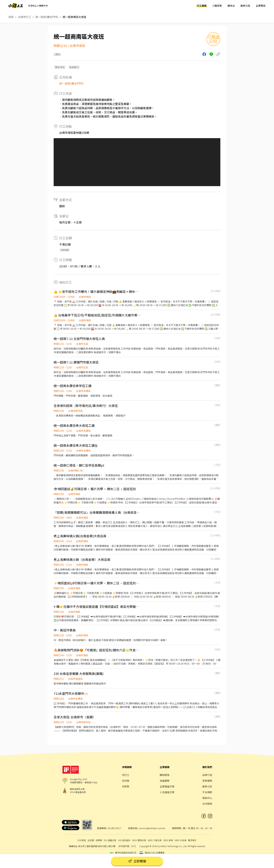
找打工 (125, 775)
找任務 (125, 780)
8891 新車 (168, 840)
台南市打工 (24, 17)
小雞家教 (217, 5)
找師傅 (99, 840)
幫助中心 (207, 798)
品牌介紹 (207, 775)
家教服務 (207, 780)
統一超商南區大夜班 (74, 17)
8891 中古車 (180, 840)
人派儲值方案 (167, 792)
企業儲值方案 (167, 786)
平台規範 (207, 792)
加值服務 (165, 780)
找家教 (125, 786)
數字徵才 (192, 840)
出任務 (91, 840)
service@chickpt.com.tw (152, 828)
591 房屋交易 (110, 840)
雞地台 (231, 5)
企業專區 (261, 5)
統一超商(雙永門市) (46, 17)
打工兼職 (202, 5)
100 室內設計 (124, 840)
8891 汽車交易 (155, 840)
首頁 (11, 17)
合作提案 (207, 803)
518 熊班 (81, 840)
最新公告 (245, 5)
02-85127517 (114, 828)
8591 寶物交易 (139, 840)
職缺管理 (165, 775)
